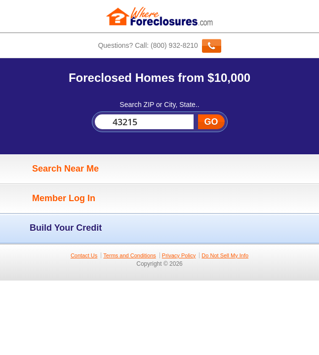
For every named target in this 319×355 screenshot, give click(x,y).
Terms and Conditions (129, 255)
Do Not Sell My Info (224, 255)
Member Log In (50, 198)
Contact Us (84, 255)
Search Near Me (52, 169)
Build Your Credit (53, 228)
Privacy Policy (179, 255)
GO (211, 122)
